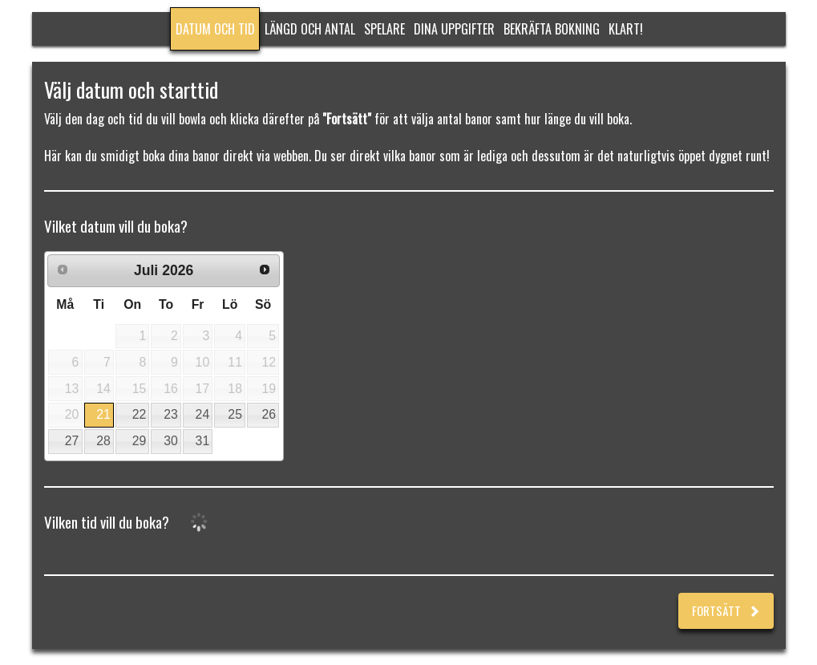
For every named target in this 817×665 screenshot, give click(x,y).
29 (139, 441)
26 (268, 414)
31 (203, 441)
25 (235, 414)
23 (171, 414)
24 (203, 414)
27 (72, 441)
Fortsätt (726, 610)
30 (171, 441)
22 (139, 414)
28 (103, 441)
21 (103, 414)
